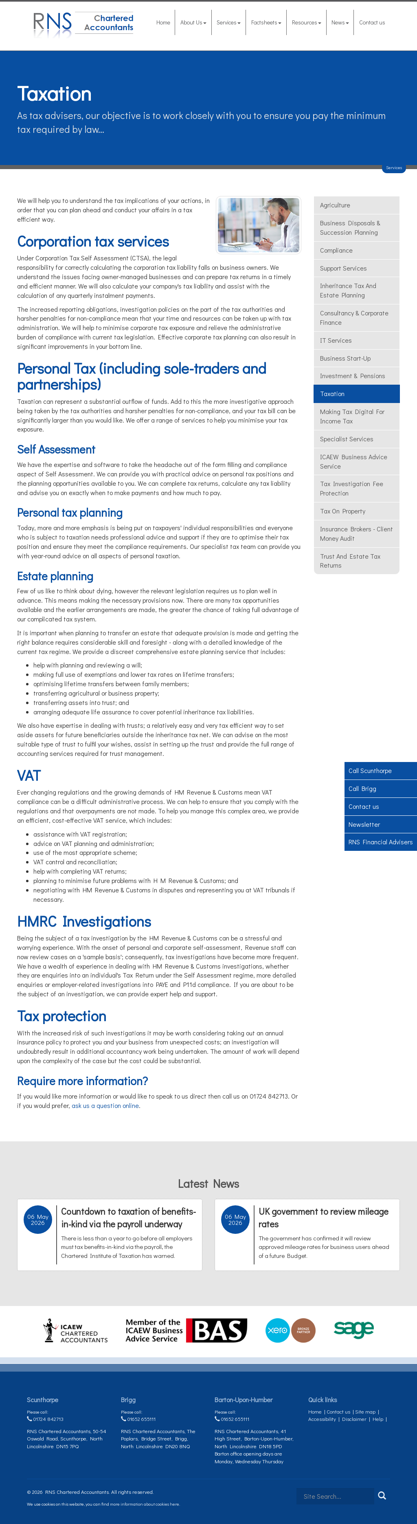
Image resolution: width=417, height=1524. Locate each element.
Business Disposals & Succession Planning (350, 227)
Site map (365, 1411)
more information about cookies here (144, 1504)
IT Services (336, 340)
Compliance (336, 250)
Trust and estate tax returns (350, 561)
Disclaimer (354, 1418)
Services (229, 22)
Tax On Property (342, 511)
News (340, 22)
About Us (193, 22)
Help (378, 1418)
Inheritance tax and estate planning (348, 290)
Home (163, 22)
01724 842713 (45, 1418)
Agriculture (335, 204)
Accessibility (322, 1418)
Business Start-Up (345, 358)
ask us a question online (105, 1105)
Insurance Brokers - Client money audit (356, 533)
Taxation (332, 393)
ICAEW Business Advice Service (353, 461)
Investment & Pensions (352, 375)
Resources (306, 22)
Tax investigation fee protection (351, 488)
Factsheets (266, 22)
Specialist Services (346, 438)
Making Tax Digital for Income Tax (352, 416)
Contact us (372, 22)
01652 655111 (138, 1418)
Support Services (343, 268)
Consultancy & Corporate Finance (354, 317)
